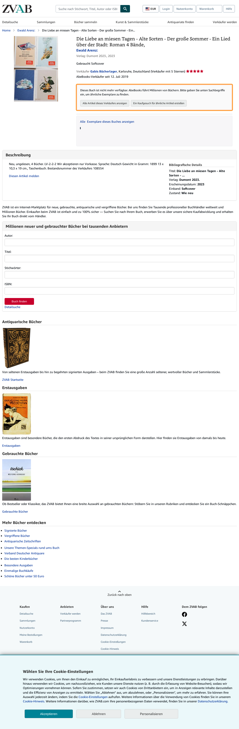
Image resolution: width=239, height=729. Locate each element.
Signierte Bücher (15, 530)
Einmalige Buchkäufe (18, 570)
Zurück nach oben (119, 594)
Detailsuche (10, 22)
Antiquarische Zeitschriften (22, 541)
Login (166, 8)
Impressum (107, 627)
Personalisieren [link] (151, 714)
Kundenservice (149, 620)
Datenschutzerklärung (113, 634)
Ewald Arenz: (26, 30)
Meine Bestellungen (31, 634)
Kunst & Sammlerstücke (132, 22)
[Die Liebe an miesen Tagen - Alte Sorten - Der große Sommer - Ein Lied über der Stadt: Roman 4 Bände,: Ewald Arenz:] (36, 38)
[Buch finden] (125, 8)
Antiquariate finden (180, 22)
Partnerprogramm (70, 620)
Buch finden (19, 301)
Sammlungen (46, 22)
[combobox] (88, 8)
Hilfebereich (148, 613)
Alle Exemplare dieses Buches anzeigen (107, 121)
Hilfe (229, 8)
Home (6, 30)
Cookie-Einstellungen (93, 697)
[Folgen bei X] (184, 624)
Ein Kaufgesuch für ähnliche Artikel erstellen (158, 103)
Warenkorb (26, 641)
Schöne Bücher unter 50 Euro (24, 576)
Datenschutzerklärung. (213, 701)
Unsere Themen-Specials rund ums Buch (31, 548)
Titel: (8, 251)
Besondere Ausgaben (18, 565)
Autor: (9, 235)
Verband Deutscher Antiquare (24, 553)
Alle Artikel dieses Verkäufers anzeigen (105, 103)
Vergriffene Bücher (17, 536)
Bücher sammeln (85, 22)
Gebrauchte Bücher (15, 511)
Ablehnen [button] (99, 714)
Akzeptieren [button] (48, 714)
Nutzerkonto (184, 8)
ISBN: (8, 284)
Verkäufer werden (225, 22)
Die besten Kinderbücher (21, 558)
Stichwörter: (13, 268)
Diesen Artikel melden (24, 176)
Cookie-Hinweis (110, 648)
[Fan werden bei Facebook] (184, 615)
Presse (104, 620)
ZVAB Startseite (12, 379)
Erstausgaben (11, 445)
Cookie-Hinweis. (34, 701)
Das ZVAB (106, 613)
